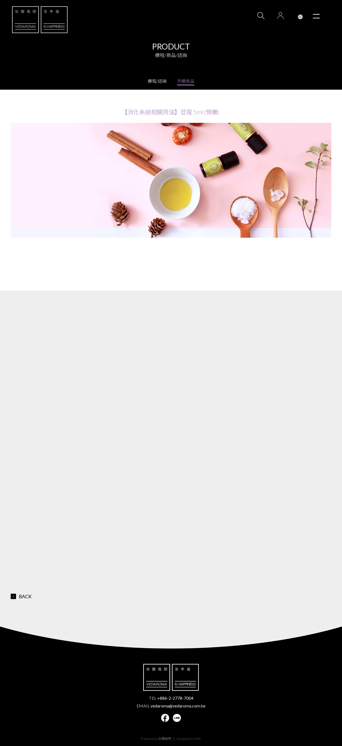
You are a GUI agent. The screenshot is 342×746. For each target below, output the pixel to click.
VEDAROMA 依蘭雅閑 (40, 19)
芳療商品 (185, 81)
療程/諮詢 (157, 81)
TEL (171, 697)
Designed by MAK (189, 739)
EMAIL (171, 705)
